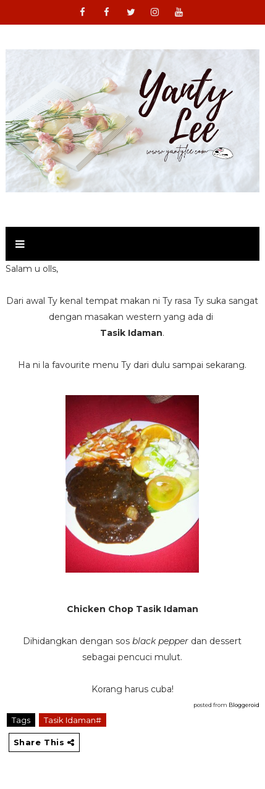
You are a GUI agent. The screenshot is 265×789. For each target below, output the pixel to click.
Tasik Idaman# (72, 720)
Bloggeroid (244, 704)
